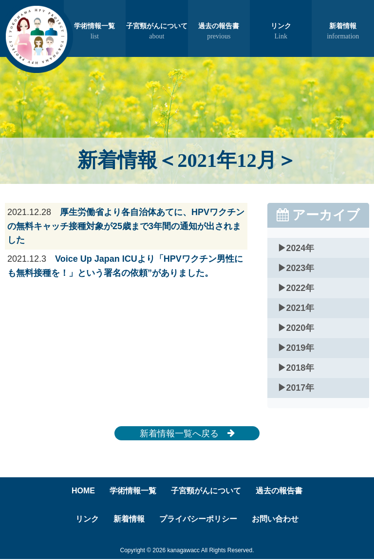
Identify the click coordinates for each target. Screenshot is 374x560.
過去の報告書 (219, 32)
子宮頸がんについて (156, 32)
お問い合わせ (275, 520)
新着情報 (343, 32)
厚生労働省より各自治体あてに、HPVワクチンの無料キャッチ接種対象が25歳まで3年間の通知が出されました (125, 226)
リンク (281, 32)
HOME (83, 492)
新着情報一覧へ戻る (187, 434)
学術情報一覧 (95, 32)
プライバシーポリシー (198, 520)
